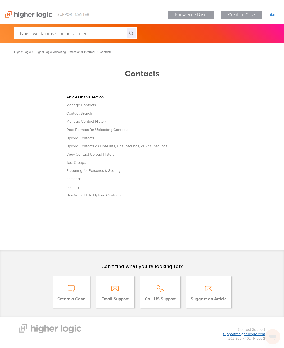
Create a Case (241, 14)
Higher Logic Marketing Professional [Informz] (65, 52)
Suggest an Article (209, 299)
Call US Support (160, 299)
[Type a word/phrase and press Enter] (75, 33)
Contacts (105, 52)
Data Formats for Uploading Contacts (97, 130)
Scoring (72, 187)
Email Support (115, 299)
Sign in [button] (274, 15)
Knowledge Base (190, 14)
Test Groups (76, 163)
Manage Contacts (81, 105)
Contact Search (79, 113)
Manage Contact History (86, 121)
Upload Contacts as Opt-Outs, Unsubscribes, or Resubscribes (116, 146)
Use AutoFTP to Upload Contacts (93, 195)
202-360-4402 (239, 338)
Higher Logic (22, 52)
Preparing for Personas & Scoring (93, 171)
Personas (73, 179)
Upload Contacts (80, 138)
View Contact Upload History (90, 154)
